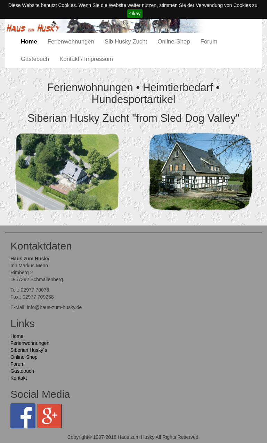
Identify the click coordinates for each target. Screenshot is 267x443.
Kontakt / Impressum (86, 59)
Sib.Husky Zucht (126, 41)
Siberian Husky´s (28, 350)
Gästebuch (35, 59)
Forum (208, 41)
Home (29, 41)
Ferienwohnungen (71, 41)
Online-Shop (173, 41)
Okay (135, 13)
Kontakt (18, 378)
